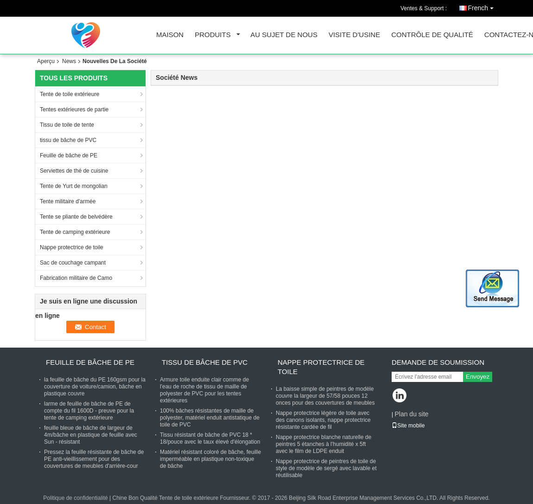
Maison (170, 35)
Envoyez (477, 376)
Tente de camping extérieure (76, 232)
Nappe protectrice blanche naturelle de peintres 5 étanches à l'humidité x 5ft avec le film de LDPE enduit (323, 444)
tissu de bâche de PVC (68, 140)
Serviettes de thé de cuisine (75, 171)
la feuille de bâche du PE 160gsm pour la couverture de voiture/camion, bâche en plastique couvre (95, 386)
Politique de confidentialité (75, 498)
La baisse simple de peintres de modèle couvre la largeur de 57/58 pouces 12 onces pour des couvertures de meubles (325, 396)
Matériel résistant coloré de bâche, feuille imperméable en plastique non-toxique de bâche (210, 459)
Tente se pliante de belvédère (77, 216)
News (69, 61)
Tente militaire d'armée (67, 201)
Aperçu (46, 61)
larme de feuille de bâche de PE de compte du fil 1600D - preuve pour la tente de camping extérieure (89, 411)
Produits (213, 35)
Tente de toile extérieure (69, 94)
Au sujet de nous (283, 35)
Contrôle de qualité (432, 35)
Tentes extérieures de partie (74, 109)
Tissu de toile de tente (67, 125)
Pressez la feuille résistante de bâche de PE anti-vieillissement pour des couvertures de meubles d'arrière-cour (94, 459)
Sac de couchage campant (73, 262)
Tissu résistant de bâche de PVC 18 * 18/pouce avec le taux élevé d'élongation (210, 438)
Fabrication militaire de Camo (77, 278)
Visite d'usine (354, 35)
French (483, 6)
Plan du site (411, 414)
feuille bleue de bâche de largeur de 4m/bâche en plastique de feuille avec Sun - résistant (90, 435)
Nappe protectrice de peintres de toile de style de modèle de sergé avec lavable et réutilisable (326, 468)
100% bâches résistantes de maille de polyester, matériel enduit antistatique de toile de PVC (210, 417)
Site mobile (408, 425)
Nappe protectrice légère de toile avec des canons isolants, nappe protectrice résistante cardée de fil (323, 420)
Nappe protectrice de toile (71, 247)
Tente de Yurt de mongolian (74, 186)
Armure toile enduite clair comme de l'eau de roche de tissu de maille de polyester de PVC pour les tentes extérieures (204, 390)
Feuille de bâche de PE (69, 155)
